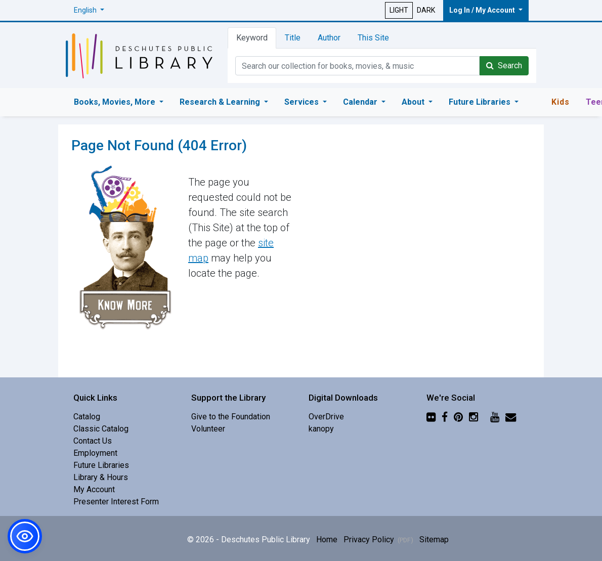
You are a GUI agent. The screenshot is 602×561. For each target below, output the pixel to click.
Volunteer (208, 429)
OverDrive (326, 416)
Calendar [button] (361, 102)
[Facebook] (445, 416)
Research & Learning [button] (221, 102)
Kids (560, 102)
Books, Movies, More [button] (115, 102)
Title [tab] (292, 37)
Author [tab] (329, 37)
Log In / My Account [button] (483, 10)
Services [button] (302, 102)
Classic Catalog (100, 429)
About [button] (414, 102)
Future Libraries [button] (480, 102)
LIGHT (399, 10)
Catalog (86, 416)
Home (326, 539)
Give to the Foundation (230, 416)
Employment (95, 453)
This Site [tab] (373, 37)
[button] (89, 10)
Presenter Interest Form (116, 501)
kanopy (321, 429)
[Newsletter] (510, 416)
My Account (94, 489)
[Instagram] (473, 416)
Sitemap (434, 539)
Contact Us (92, 441)
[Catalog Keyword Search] (357, 65)
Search (504, 65)
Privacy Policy (378, 539)
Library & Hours (100, 477)
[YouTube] (494, 416)
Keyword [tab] (252, 37)
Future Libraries (101, 465)
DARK (426, 10)
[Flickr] (431, 416)
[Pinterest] (458, 416)
